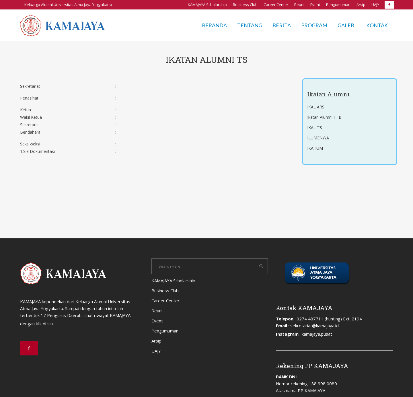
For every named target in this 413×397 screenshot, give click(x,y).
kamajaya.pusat (317, 334)
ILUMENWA (318, 138)
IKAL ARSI (317, 107)
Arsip (360, 4)
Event (315, 4)
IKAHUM (315, 148)
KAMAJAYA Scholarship (207, 4)
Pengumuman (338, 4)
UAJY (375, 4)
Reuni (299, 4)
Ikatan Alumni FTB (324, 117)
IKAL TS (315, 128)
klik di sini (45, 323)
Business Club (245, 4)
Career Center (276, 4)
